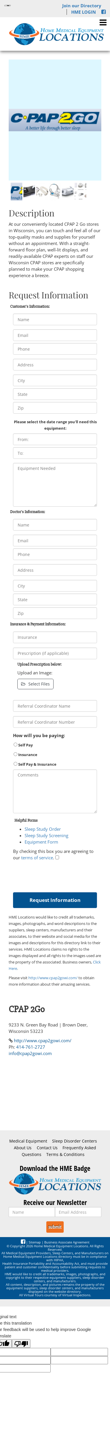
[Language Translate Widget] (7, 5)
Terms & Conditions (65, 1154)
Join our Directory (81, 5)
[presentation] (57, 875)
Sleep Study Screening (46, 835)
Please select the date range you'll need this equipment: (55, 425)
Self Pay (23, 745)
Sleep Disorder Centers (74, 1141)
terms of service (37, 857)
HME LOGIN (83, 12)
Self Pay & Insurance (35, 764)
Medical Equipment (28, 1141)
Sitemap (35, 1242)
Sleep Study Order (43, 829)
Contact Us (47, 1147)
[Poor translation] (21, 1343)
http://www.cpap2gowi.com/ (53, 977)
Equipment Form (41, 842)
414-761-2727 (30, 1047)
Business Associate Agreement (66, 1242)
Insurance (25, 754)
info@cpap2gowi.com (30, 1053)
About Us (23, 1147)
